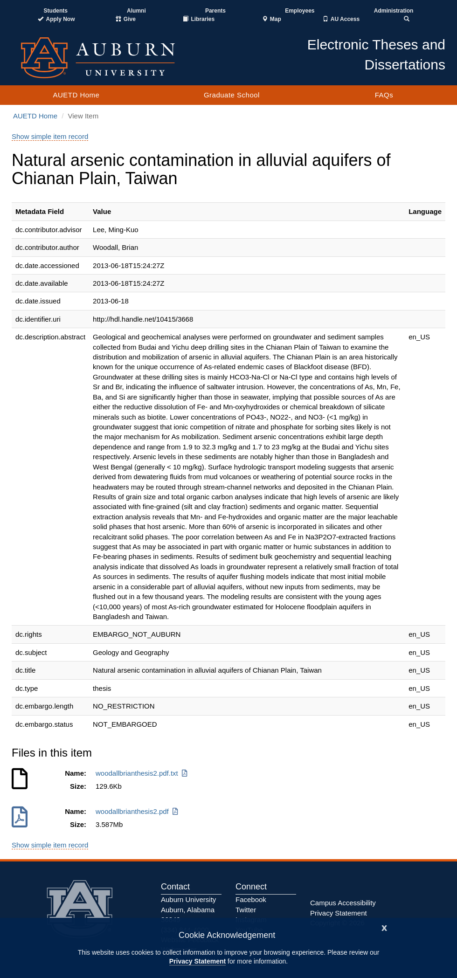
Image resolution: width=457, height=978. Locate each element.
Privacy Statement (197, 961)
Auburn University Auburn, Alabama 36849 (188, 909)
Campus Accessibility (343, 903)
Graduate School (232, 95)
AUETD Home (76, 95)
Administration (394, 10)
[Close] (384, 927)
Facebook (250, 899)
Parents (215, 10)
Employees (299, 10)
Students (56, 10)
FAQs (384, 95)
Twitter (245, 910)
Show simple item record (50, 136)
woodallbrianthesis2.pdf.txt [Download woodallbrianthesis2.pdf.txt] (142, 773)
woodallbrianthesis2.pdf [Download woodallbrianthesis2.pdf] (138, 811)
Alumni (136, 10)
